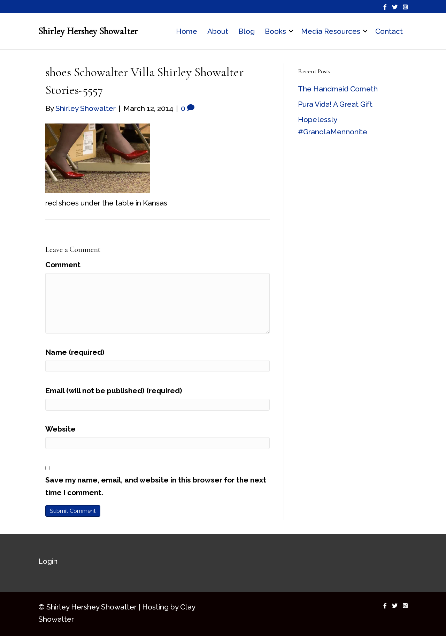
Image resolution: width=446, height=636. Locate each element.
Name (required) (75, 352)
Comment (62, 264)
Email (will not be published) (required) (113, 390)
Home (186, 31)
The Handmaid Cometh (338, 88)
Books (275, 31)
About (217, 31)
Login (47, 561)
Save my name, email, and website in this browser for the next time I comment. (155, 486)
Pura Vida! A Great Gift (335, 104)
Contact (389, 31)
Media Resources (330, 31)
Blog (246, 31)
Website (60, 429)
